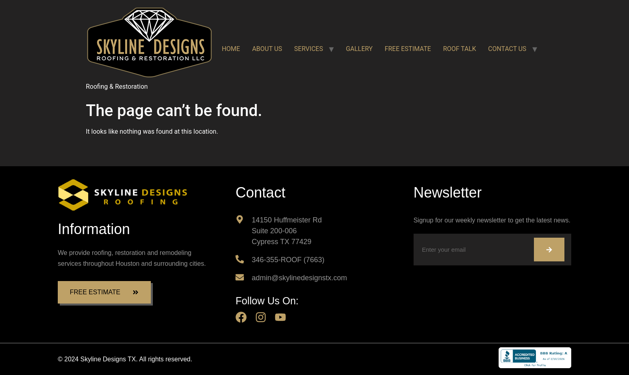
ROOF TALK (459, 49)
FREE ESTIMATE (408, 49)
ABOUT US (267, 49)
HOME (231, 49)
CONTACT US (507, 49)
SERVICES (308, 49)
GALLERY (359, 49)
